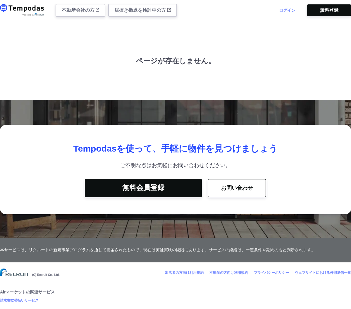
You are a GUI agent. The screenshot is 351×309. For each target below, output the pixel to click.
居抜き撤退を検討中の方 (142, 10)
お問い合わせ (237, 188)
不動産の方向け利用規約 (228, 273)
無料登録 (329, 10)
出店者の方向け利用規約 (184, 273)
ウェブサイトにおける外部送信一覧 (323, 273)
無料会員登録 (143, 187)
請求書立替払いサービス (19, 300)
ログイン (287, 10)
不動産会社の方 (80, 10)
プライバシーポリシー (271, 273)
